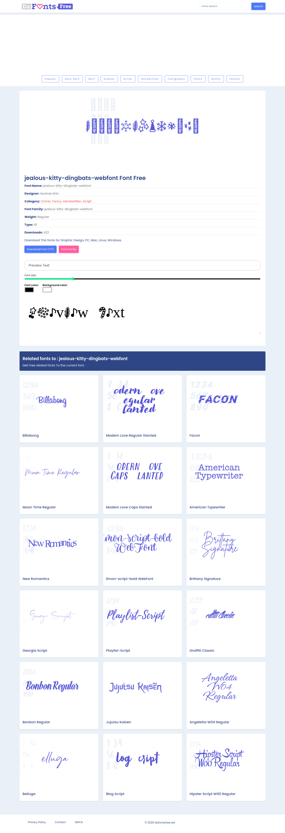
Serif (91, 78)
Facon (195, 435)
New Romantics (36, 578)
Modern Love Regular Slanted (131, 435)
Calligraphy (176, 78)
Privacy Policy (37, 822)
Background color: (55, 285)
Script (128, 78)
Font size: (30, 275)
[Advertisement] (142, 46)
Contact (60, 822)
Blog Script (115, 793)
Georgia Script (35, 650)
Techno (235, 78)
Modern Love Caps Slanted (129, 507)
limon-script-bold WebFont (129, 578)
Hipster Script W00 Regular (212, 793)
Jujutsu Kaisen (118, 722)
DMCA (79, 822)
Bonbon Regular (36, 722)
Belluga (29, 793)
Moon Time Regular (39, 507)
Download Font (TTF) (40, 249)
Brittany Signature (205, 578)
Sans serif (72, 78)
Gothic (216, 78)
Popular (50, 78)
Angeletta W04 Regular (209, 722)
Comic (46, 201)
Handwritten (150, 78)
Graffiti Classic (202, 650)
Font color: (31, 285)
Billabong (31, 435)
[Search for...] (225, 6)
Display (109, 78)
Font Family (68, 249)
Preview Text (142, 315)
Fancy (198, 78)
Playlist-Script (118, 650)
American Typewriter (207, 507)
